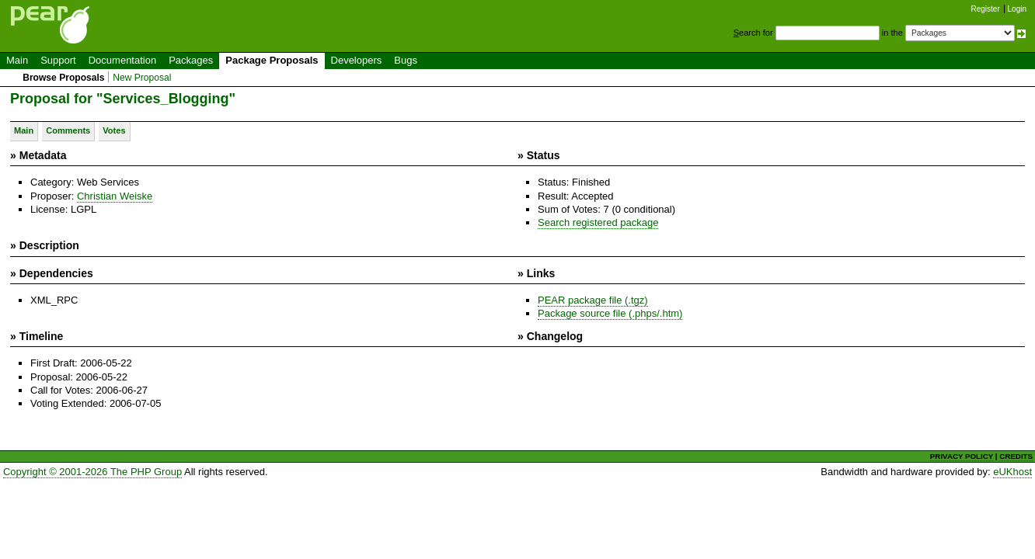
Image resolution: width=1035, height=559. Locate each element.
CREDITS (1016, 456)
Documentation (122, 60)
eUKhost (1012, 471)
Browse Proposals (63, 77)
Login (1017, 9)
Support (58, 60)
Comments (68, 130)
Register (985, 9)
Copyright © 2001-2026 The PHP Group (92, 471)
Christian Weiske (114, 196)
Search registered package (598, 222)
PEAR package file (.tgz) (593, 300)
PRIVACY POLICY (961, 456)
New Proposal (142, 77)
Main (17, 60)
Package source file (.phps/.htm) (610, 313)
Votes (114, 130)
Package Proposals (271, 60)
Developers (356, 60)
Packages (191, 60)
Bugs (405, 60)
